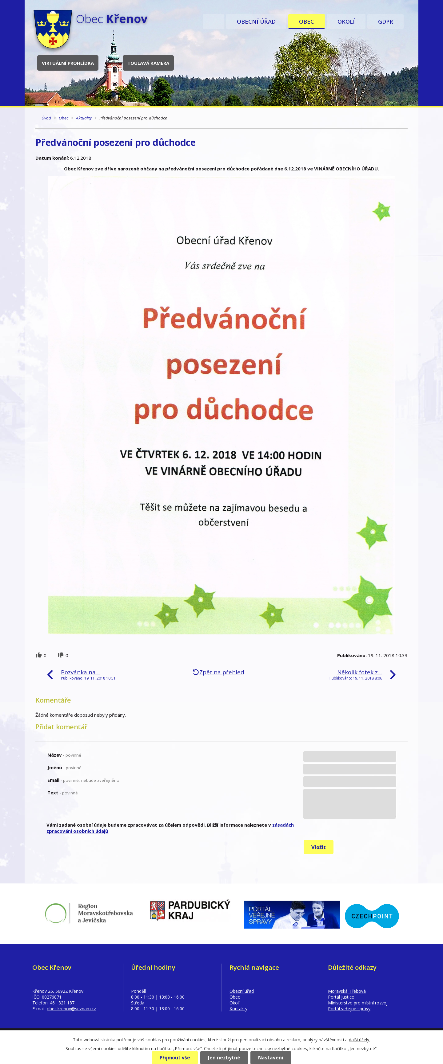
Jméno (64, 767)
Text (62, 792)
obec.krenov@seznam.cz (71, 1008)
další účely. (359, 1040)
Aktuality (84, 118)
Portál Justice (341, 997)
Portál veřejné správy (349, 1008)
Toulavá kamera (150, 63)
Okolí (346, 21)
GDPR (385, 21)
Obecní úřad (256, 21)
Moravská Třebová (347, 991)
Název (64, 755)
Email (83, 780)
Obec (306, 21)
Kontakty (238, 1008)
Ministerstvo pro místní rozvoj (358, 1003)
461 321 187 (62, 1003)
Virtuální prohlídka (70, 63)
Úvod (213, 21)
